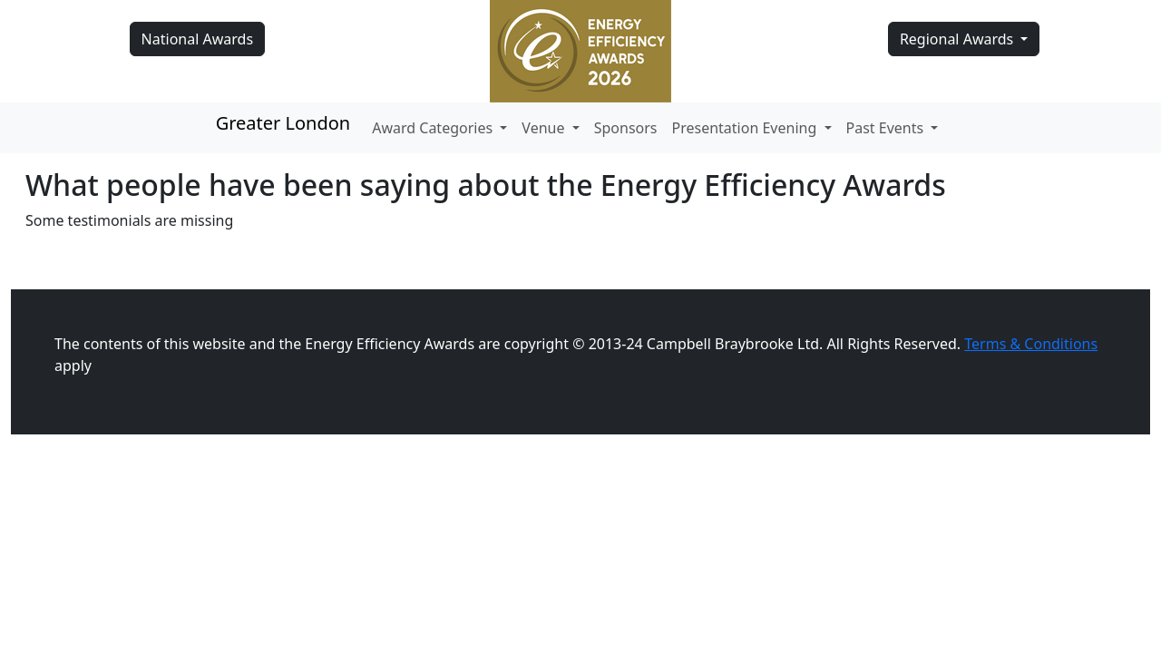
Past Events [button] (887, 128)
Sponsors (626, 128)
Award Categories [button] (434, 128)
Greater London (283, 123)
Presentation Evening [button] (746, 128)
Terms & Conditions (1031, 344)
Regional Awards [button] (959, 39)
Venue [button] (545, 128)
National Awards (197, 39)
